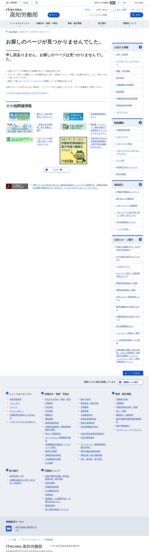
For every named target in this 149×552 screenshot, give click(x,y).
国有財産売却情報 (124, 105)
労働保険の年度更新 (125, 85)
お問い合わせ (102, 10)
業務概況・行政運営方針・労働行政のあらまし (58, 497)
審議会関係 (50, 503)
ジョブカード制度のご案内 (128, 333)
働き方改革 (85, 398)
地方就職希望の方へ (125, 327)
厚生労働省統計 (123, 424)
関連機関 (128, 122)
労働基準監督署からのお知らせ (22, 415)
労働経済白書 (122, 398)
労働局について (53, 469)
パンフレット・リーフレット (128, 62)
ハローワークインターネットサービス (128, 152)
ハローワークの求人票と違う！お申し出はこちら (128, 214)
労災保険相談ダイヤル (126, 223)
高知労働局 (50, 480)
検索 (138, 15)
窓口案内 (14, 469)
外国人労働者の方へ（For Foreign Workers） (128, 248)
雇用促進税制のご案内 (126, 290)
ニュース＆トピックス (21, 393)
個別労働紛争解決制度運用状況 (128, 419)
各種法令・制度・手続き (57, 393)
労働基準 (49, 402)
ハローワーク (122, 137)
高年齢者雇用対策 (88, 417)
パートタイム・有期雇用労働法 (58, 437)
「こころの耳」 (123, 229)
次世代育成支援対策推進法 (92, 432)
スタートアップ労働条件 (127, 206)
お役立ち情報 (128, 47)
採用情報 (120, 92)
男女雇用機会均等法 (89, 425)
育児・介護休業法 (53, 432)
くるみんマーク (123, 267)
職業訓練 (49, 417)
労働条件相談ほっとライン (128, 192)
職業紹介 (49, 413)
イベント (14, 406)
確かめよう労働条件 (125, 199)
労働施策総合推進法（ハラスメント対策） (58, 444)
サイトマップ (137, 10)
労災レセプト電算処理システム (128, 298)
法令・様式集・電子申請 (91, 458)
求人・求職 (121, 410)
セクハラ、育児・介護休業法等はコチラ (128, 275)
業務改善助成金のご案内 (127, 283)
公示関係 (49, 462)
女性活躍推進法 (87, 436)
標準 (112, 3)
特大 (124, 3)
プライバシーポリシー (30, 537)
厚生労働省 (139, 3)
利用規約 (49, 537)
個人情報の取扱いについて (57, 507)
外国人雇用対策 (87, 421)
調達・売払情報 (123, 71)
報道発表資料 (16, 398)
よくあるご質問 (120, 10)
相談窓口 (128, 184)
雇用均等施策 (51, 450)
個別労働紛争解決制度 (90, 450)
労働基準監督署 (123, 130)
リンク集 (120, 161)
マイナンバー (122, 112)
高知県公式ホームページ (127, 167)
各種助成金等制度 (53, 454)
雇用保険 (84, 410)
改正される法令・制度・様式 (58, 398)
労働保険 (84, 406)
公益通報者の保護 (53, 458)
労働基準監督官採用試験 (127, 99)
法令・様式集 (122, 54)
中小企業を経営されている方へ (128, 258)
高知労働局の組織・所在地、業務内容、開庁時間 (58, 474)
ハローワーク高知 (124, 144)
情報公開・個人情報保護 (91, 454)
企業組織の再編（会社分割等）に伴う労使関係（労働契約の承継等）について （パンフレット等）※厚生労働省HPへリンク (128, 356)
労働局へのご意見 (130, 382)
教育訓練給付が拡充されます (128, 308)
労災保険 (49, 410)
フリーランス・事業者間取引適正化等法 (93, 444)
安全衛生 (49, 406)
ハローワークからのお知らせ (22, 420)
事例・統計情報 (124, 393)
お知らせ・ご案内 (128, 240)
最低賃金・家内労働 (89, 402)
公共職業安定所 (52, 488)
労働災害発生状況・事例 (127, 406)
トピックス (15, 402)
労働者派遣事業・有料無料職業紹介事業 (58, 426)
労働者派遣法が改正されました (128, 318)
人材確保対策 (86, 413)
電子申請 (120, 78)
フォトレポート (17, 410)
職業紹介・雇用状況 (125, 413)
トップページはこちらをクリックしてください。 (27, 93)
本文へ (88, 10)
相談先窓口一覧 (17, 473)
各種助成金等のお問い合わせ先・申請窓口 (22, 478)
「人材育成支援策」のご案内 (128, 342)
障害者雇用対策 (52, 421)
